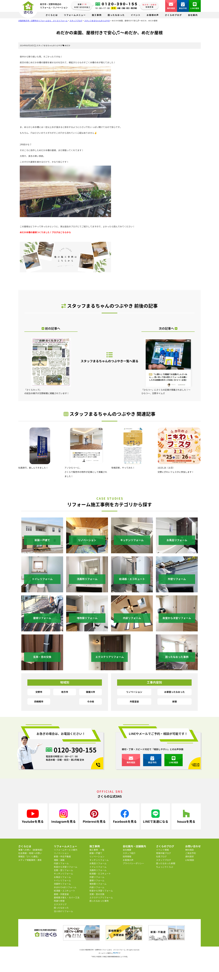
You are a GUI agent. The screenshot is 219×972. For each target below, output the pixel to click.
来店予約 (183, 6)
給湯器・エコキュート (64, 890)
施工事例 (97, 15)
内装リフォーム (61, 863)
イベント (136, 15)
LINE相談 (194, 6)
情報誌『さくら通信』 (29, 856)
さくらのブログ (173, 15)
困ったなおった (116, 15)
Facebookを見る (125, 816)
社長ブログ (161, 856)
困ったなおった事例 (99, 900)
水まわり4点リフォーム (65, 887)
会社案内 (193, 15)
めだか (67, 45)
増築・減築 (59, 860)
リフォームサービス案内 (65, 849)
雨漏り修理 (59, 900)
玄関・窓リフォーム (63, 870)
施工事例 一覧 (96, 849)
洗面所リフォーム (62, 883)
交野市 (38, 692)
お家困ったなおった (174, 692)
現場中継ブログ (163, 853)
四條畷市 (38, 701)
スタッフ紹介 (129, 853)
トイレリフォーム (62, 880)
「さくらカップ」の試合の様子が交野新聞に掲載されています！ (51, 366)
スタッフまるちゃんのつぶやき (49, 45)
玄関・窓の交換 (96, 894)
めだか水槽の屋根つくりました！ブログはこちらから (45, 232)
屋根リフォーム (96, 880)
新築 (174, 701)
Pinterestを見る (94, 816)
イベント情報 (162, 849)
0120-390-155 (75, 750)
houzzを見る (186, 816)
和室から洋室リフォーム (65, 866)
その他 (90, 701)
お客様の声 (153, 15)
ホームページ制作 (105, 953)
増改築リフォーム (97, 883)
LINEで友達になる (155, 816)
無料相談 (171, 6)
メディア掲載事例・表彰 (30, 860)
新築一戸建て (95, 853)
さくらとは (52, 15)
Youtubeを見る (33, 816)
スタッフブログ (163, 860)
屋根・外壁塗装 (61, 894)
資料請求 (189, 856)
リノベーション (134, 692)
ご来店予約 (190, 853)
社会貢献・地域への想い (30, 853)
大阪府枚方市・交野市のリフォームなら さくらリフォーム (105, 950)
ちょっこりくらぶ (164, 866)
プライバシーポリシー (133, 863)
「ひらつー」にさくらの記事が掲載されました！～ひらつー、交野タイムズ (168, 366)
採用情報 (127, 856)
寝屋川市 (90, 692)
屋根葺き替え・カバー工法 (66, 897)
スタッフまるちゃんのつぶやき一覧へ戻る (109, 357)
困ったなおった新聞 (165, 863)
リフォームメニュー (75, 15)
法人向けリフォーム (63, 911)
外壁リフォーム (96, 877)
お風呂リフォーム (62, 877)
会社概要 (127, 849)
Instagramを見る (63, 816)
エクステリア (60, 904)
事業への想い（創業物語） (31, 849)
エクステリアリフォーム (101, 897)
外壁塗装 (134, 701)
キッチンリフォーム (63, 873)
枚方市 (64, 692)
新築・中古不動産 (62, 856)
